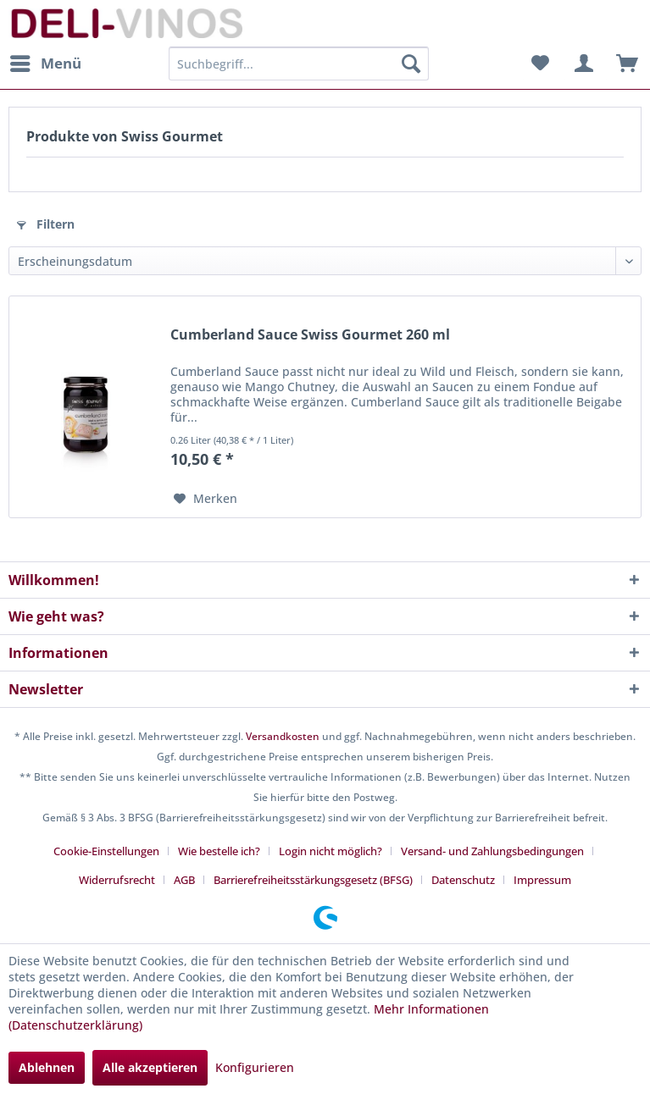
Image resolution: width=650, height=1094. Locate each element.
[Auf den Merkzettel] (205, 499)
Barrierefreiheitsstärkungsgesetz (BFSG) (313, 879)
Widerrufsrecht (117, 879)
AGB (184, 879)
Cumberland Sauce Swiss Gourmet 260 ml (310, 335)
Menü (45, 61)
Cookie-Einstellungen (106, 851)
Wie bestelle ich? (219, 851)
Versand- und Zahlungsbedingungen (492, 851)
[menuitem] (45, 63)
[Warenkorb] (623, 63)
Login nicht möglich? (330, 851)
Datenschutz (463, 879)
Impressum (542, 879)
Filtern (46, 224)
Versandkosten (282, 736)
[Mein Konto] (581, 63)
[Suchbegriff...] (299, 63)
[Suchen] (411, 63)
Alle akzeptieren (150, 1067)
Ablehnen (47, 1067)
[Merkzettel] (540, 63)
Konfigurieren (254, 1067)
